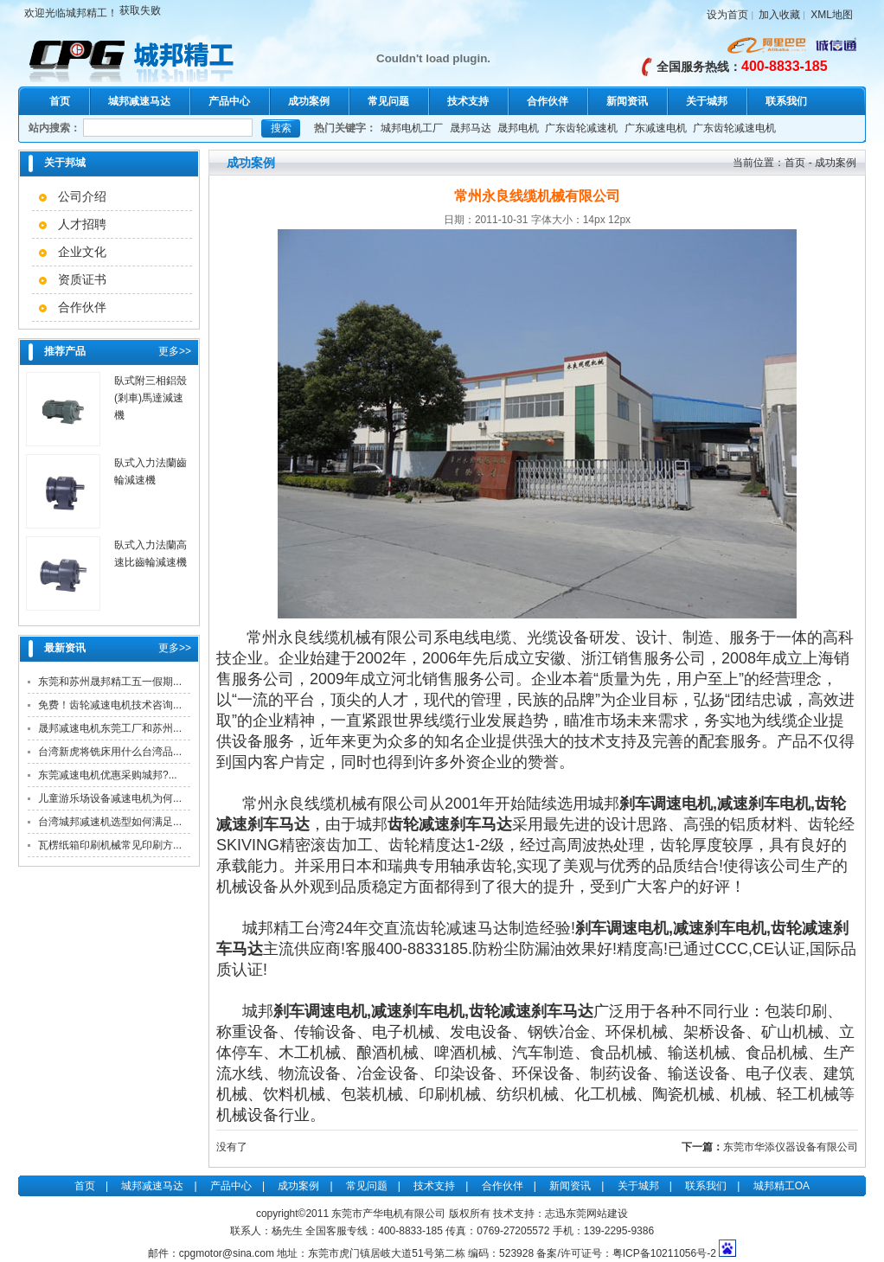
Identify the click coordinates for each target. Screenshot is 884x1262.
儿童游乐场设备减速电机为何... (110, 798)
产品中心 (229, 101)
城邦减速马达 (139, 101)
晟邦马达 (470, 128)
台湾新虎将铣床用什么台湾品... (110, 752)
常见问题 (388, 101)
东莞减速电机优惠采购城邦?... (107, 775)
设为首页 (727, 15)
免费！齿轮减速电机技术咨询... (110, 705)
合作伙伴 (547, 101)
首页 (59, 101)
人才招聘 (82, 224)
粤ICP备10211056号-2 (664, 1253)
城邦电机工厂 (412, 128)
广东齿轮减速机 (581, 128)
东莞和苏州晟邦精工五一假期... (110, 682)
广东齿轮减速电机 (734, 128)
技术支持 (468, 101)
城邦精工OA (781, 1186)
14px (594, 220)
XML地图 (831, 15)
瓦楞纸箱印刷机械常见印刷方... (110, 845)
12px (619, 220)
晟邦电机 (518, 128)
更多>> (174, 351)
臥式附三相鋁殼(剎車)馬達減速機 (150, 398)
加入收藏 (779, 15)
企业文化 (82, 252)
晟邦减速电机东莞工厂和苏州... (110, 728)
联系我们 (786, 101)
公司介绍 (82, 196)
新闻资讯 (627, 101)
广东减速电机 (656, 128)
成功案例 (309, 101)
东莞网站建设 (597, 1214)
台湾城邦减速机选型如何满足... (110, 822)
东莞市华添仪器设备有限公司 (790, 1147)
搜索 (281, 128)
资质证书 (82, 279)
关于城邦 (706, 101)
